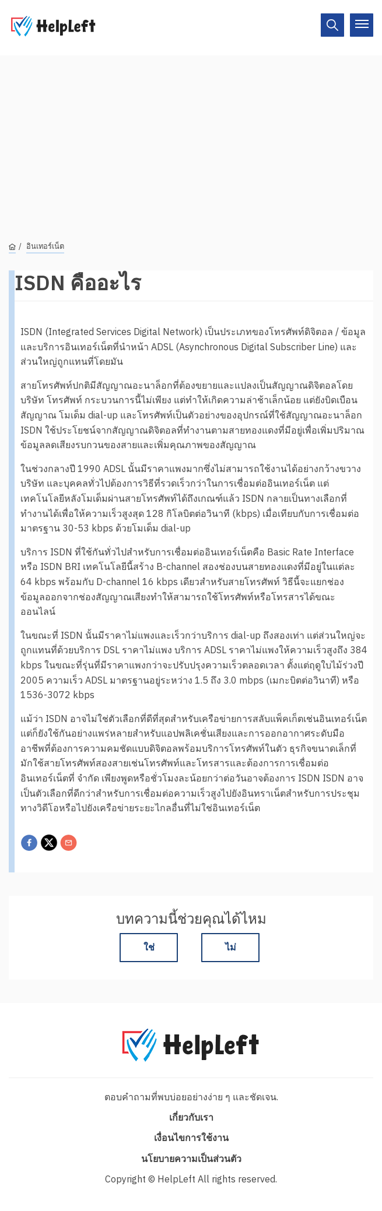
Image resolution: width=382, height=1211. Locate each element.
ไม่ (230, 947)
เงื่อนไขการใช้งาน (191, 1137)
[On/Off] (332, 25)
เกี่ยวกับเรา (191, 1117)
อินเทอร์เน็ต (45, 246)
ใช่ (149, 947)
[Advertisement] (191, 137)
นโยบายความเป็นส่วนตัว (191, 1158)
